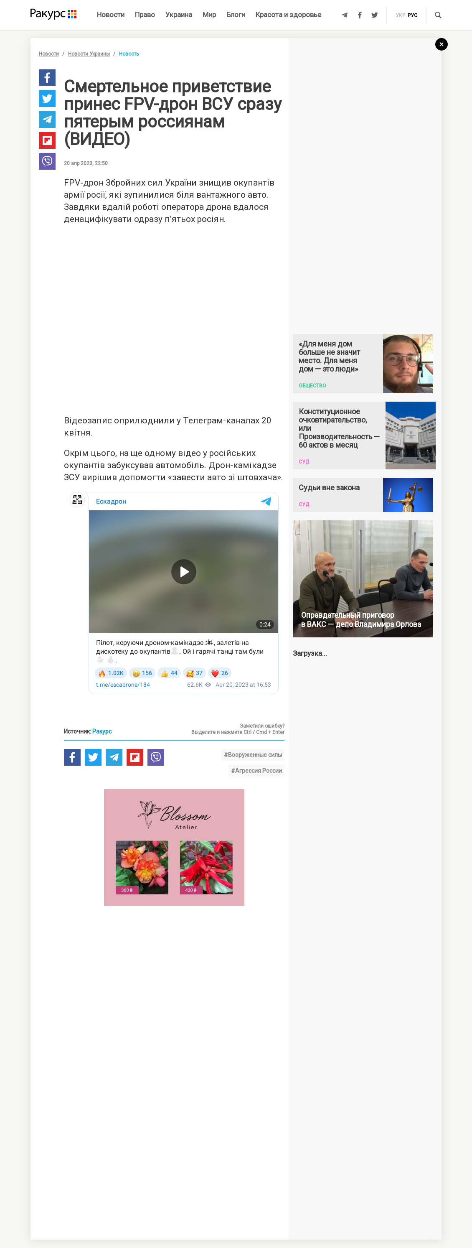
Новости (110, 14)
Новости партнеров (88, 1116)
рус (412, 15)
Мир (209, 14)
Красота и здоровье (288, 14)
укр (400, 15)
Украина (178, 14)
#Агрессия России (256, 770)
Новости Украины (89, 54)
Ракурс (102, 731)
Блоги (235, 14)
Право (145, 14)
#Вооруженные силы (253, 754)
